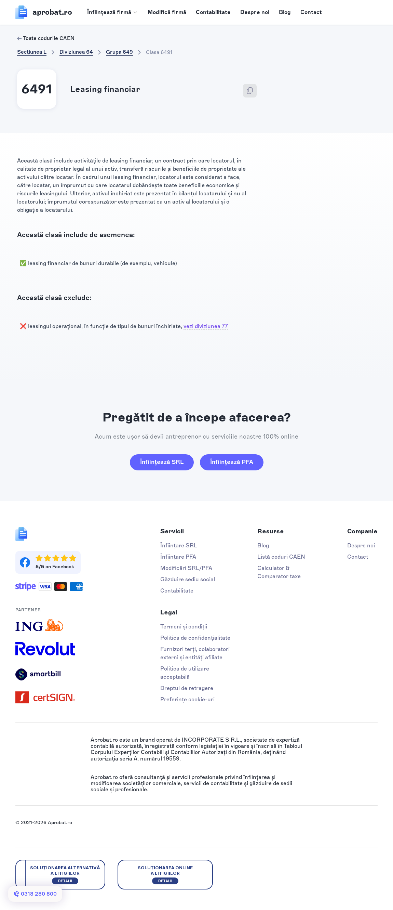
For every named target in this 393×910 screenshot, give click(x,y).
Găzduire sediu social (187, 579)
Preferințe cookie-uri (187, 699)
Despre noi (254, 12)
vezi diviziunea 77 (206, 326)
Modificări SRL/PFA (186, 568)
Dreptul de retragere (186, 688)
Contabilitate (213, 12)
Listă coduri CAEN (281, 557)
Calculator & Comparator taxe (279, 572)
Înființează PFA (231, 461)
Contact (311, 12)
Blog (285, 12)
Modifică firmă (167, 12)
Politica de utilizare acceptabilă (184, 672)
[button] (112, 12)
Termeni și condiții (183, 626)
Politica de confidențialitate (195, 638)
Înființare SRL (178, 545)
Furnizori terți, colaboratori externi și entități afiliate (195, 653)
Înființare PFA (178, 557)
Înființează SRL (162, 461)
